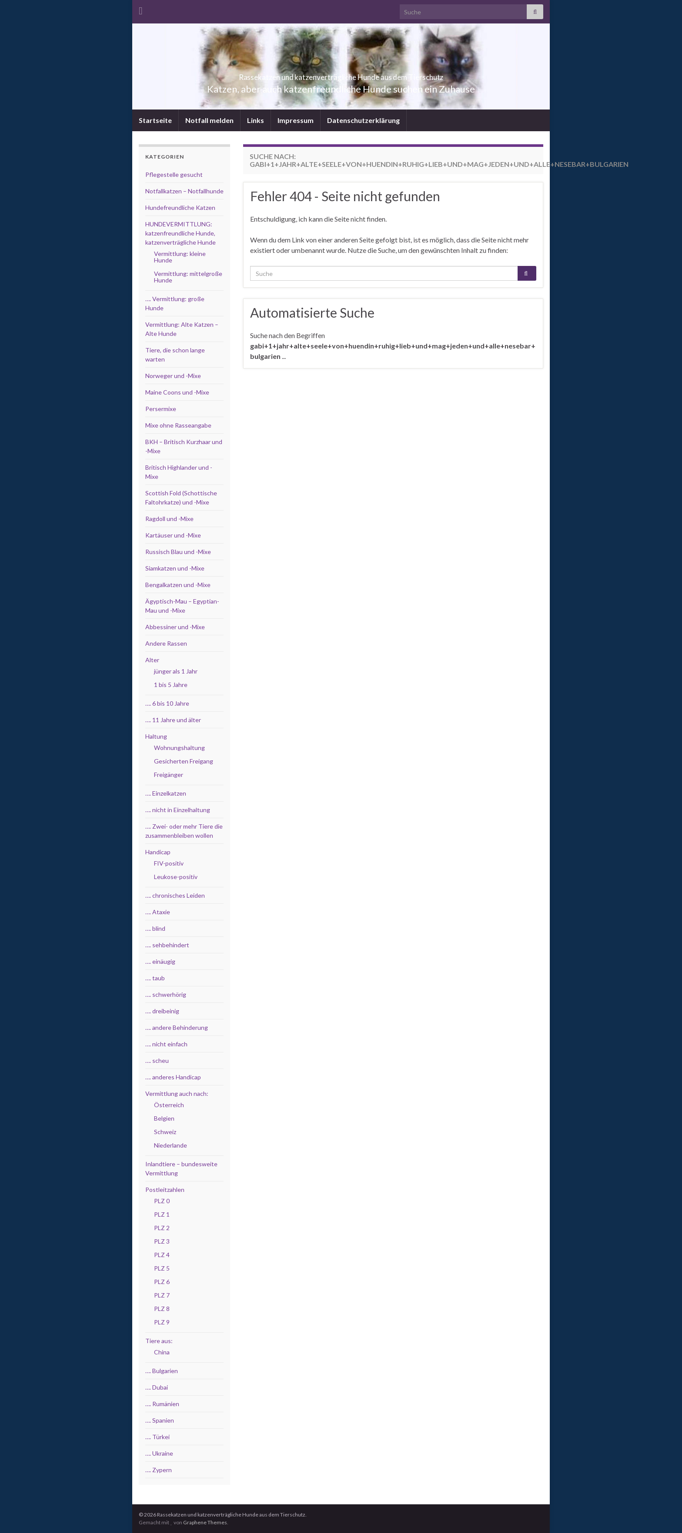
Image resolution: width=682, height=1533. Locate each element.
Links (255, 120)
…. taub (155, 978)
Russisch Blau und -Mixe (178, 551)
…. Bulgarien (161, 1370)
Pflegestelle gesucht (174, 174)
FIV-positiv (169, 863)
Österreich (169, 1104)
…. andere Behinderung (176, 1027)
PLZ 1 (162, 1214)
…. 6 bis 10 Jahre (167, 703)
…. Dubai (156, 1387)
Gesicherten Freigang (183, 761)
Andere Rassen (166, 643)
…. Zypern (158, 1469)
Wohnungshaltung (179, 747)
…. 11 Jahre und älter (173, 719)
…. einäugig (160, 961)
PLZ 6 (162, 1281)
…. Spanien (159, 1420)
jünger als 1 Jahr (175, 671)
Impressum (295, 120)
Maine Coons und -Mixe (177, 392)
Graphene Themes (205, 1522)
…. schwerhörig (165, 994)
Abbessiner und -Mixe (175, 626)
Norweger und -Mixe (173, 375)
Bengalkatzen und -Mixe (178, 584)
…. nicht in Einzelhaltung (177, 809)
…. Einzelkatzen (165, 793)
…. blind (155, 928)
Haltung (156, 736)
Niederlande (170, 1145)
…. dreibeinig (162, 1011)
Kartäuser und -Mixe (173, 535)
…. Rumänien (162, 1403)
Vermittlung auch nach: (176, 1093)
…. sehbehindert (167, 945)
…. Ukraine (159, 1453)
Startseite (155, 120)
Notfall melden (209, 120)
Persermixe (160, 408)
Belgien (164, 1118)
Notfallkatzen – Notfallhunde (184, 191)
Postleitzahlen (164, 1189)
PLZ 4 (162, 1254)
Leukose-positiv (175, 876)
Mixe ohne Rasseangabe (178, 425)
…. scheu (157, 1060)
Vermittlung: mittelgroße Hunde (188, 277)
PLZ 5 (162, 1268)
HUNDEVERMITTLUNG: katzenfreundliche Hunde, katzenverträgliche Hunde (180, 233)
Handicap (157, 852)
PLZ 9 (162, 1322)
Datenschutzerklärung (363, 120)
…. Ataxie (157, 912)
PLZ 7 (162, 1295)
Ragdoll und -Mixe (169, 518)
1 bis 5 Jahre (170, 684)
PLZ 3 (162, 1241)
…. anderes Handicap (173, 1077)
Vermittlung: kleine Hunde (180, 257)
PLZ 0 (162, 1200)
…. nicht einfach (166, 1044)
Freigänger (168, 774)
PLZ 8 (162, 1308)
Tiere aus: (159, 1340)
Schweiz (165, 1131)
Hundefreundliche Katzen (180, 207)
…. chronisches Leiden (175, 895)
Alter (152, 660)
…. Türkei (157, 1436)
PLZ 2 (162, 1227)
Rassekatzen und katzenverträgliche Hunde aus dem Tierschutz (341, 74)
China (162, 1352)
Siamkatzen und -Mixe (174, 568)
